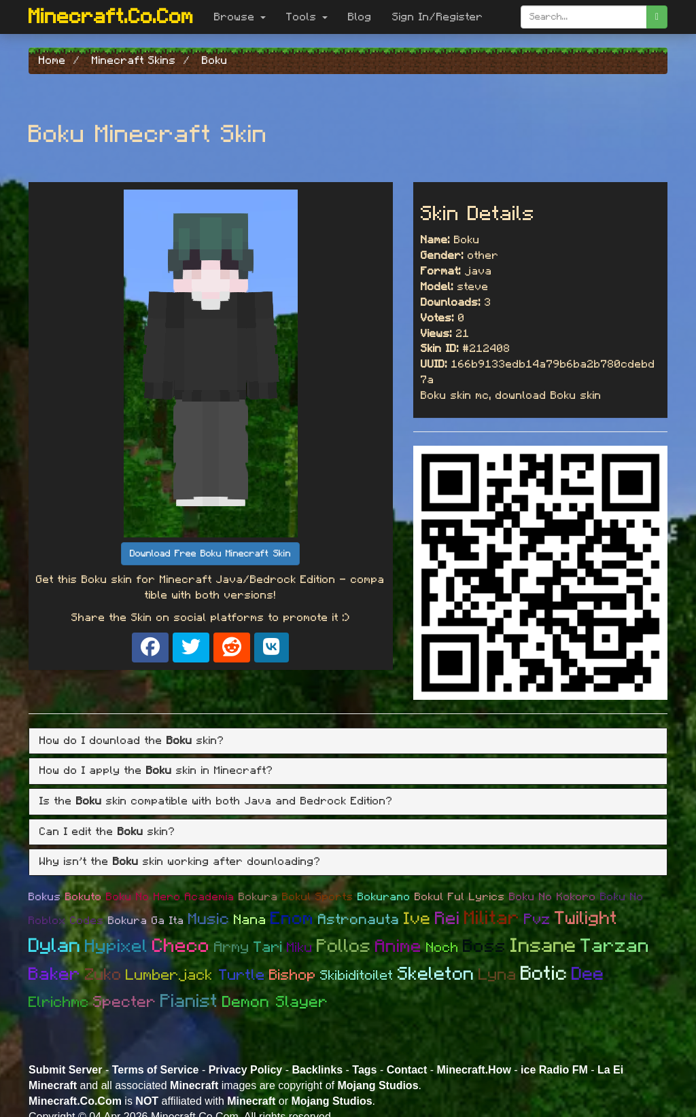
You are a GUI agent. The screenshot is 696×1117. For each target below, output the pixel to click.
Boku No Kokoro (552, 896)
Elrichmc (59, 1002)
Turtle (242, 975)
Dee (588, 974)
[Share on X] (191, 647)
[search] (656, 17)
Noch (442, 948)
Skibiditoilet (357, 975)
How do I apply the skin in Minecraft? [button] (156, 770)
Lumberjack (172, 975)
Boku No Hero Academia (170, 896)
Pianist (189, 1001)
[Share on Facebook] (150, 647)
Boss (484, 946)
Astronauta (359, 919)
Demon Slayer (275, 1002)
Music (209, 919)
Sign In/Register (437, 17)
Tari (268, 947)
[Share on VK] (271, 647)
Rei (447, 918)
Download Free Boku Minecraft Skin (210, 553)
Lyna (497, 975)
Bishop (292, 975)
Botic (544, 974)
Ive (417, 918)
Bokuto (83, 896)
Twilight (586, 918)
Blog (360, 17)
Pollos (344, 946)
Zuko (103, 975)
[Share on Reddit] (231, 647)
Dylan (55, 946)
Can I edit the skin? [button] (107, 831)
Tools (307, 17)
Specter (124, 1002)
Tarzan (615, 946)
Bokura (258, 896)
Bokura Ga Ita (146, 920)
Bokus (45, 896)
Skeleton (436, 974)
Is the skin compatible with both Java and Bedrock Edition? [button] (216, 801)
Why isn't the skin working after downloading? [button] (180, 861)
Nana (250, 920)
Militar (492, 918)
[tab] (348, 741)
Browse (240, 17)
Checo (181, 946)
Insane (543, 946)
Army (231, 947)
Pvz (537, 919)
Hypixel (116, 946)
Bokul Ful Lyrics (460, 896)
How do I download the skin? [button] (131, 740)
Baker (55, 974)
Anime (398, 946)
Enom (292, 918)
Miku (300, 948)
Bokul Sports (317, 896)
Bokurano (384, 896)
